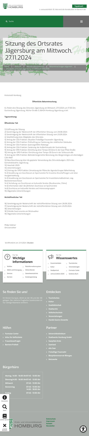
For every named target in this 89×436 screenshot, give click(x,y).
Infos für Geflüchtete (13, 337)
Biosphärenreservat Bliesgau (60, 355)
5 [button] (68, 10)
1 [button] (54, 10)
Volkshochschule (55, 312)
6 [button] (72, 10)
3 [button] (61, 10)
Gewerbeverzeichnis (31, 273)
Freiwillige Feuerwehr (57, 352)
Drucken (30, 243)
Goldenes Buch (73, 274)
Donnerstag (10, 387)
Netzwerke (53, 359)
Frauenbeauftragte (12, 341)
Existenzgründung (31, 277)
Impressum (50, 421)
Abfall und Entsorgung (14, 270)
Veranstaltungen (74, 267)
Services (9, 273)
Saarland (52, 344)
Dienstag (8, 379)
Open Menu (81, 21)
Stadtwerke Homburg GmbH (60, 337)
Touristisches (73, 263)
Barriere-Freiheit (11, 344)
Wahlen (9, 266)
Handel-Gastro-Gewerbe (58, 320)
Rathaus (18, 66)
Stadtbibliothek (55, 305)
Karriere (9, 277)
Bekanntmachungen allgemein (60, 66)
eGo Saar (52, 348)
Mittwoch (9, 383)
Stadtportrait (55, 270)
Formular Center (74, 270)
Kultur (52, 267)
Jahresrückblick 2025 (57, 274)
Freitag (8, 393)
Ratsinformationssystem (33, 266)
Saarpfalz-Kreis (55, 341)
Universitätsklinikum (57, 334)
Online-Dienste (30, 270)
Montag (8, 376)
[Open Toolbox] (83, 428)
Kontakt (49, 423)
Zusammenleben (56, 263)
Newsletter (50, 426)
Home (7, 66)
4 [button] (65, 10)
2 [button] (58, 10)
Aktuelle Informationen (35, 66)
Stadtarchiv (53, 309)
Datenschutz (51, 419)
